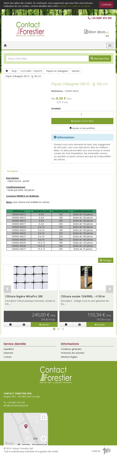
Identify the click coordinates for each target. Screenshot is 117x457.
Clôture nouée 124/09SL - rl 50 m (83, 296)
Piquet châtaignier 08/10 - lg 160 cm (23, 76)
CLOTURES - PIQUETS (31, 70)
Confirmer (106, 4)
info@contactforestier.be (16, 405)
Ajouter (44, 324)
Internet (76, 70)
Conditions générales (71, 349)
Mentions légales (69, 356)
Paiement (8, 352)
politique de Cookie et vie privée (74, 6)
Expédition (9, 349)
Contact (7, 356)
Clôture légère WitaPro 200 (24, 296)
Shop (14, 70)
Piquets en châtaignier (57, 70)
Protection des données (72, 352)
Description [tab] (12, 171)
